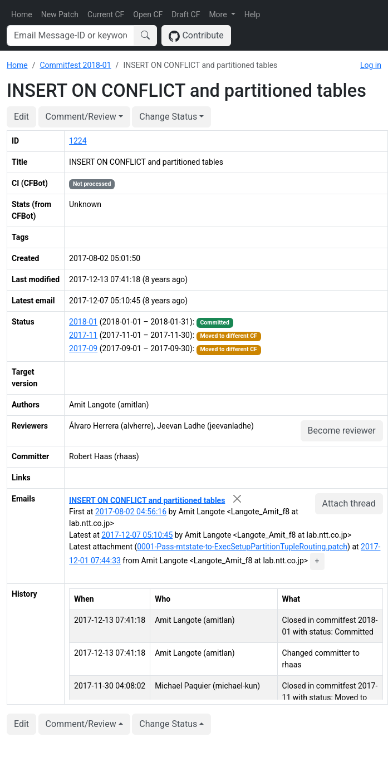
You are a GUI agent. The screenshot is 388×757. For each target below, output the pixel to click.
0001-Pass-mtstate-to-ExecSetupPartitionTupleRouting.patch (242, 546)
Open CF (148, 14)
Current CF (105, 14)
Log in (370, 65)
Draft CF (185, 14)
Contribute (196, 36)
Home (21, 14)
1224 (77, 140)
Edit (21, 116)
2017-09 (83, 348)
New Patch (59, 14)
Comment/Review (81, 116)
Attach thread (349, 503)
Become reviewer (342, 430)
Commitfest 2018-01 (75, 65)
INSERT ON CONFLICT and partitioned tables (147, 499)
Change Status (168, 116)
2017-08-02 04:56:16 (130, 511)
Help (252, 14)
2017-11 (83, 335)
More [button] (219, 14)
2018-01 (83, 321)
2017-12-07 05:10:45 (137, 534)
